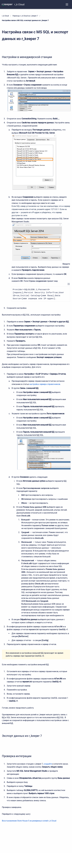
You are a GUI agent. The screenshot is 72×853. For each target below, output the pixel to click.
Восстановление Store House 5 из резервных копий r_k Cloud (29, 821)
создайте (48, 764)
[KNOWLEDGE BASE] (7, 4)
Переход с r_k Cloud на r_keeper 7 (25, 16)
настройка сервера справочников (44, 384)
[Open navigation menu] (67, 4)
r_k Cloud (19, 4)
